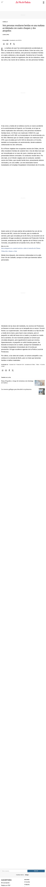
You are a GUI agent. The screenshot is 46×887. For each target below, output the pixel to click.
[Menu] (2, 2)
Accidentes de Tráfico (30, 364)
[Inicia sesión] (43, 2)
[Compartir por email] (7, 44)
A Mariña (27, 884)
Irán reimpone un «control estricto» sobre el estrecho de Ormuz (20, 248)
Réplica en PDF (5, 885)
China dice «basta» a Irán (9, 251)
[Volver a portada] (23, 2)
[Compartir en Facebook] (10, 44)
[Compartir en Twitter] (14, 44)
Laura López (6, 34)
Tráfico (37, 364)
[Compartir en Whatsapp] (4, 44)
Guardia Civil (12, 364)
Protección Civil (20, 364)
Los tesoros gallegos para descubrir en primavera (16, 389)
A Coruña (27, 882)
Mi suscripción (5, 882)
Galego (27, 874)
